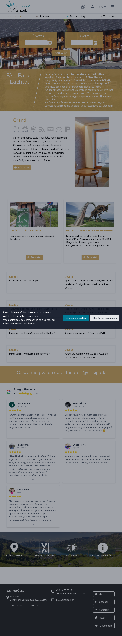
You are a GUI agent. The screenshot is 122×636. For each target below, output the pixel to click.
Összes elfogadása (76, 318)
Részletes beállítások (105, 318)
